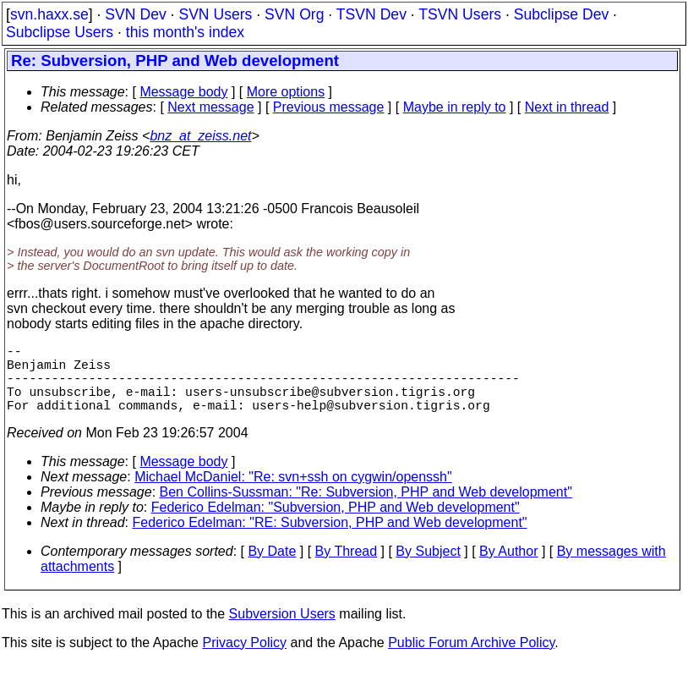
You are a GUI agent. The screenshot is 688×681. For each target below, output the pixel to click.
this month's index (185, 32)
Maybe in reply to (454, 107)
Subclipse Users (59, 32)
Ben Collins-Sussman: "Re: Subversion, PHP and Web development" (366, 509)
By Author (508, 568)
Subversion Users (282, 630)
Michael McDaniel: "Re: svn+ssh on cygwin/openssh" (293, 493)
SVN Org (294, 14)
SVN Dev (135, 14)
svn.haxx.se (49, 14)
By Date (272, 568)
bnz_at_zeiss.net (200, 136)
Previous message (329, 107)
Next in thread (567, 107)
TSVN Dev (371, 14)
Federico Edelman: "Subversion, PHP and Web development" (335, 524)
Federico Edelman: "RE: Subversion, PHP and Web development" (330, 539)
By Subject (428, 568)
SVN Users (215, 14)
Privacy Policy (244, 659)
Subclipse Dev (561, 14)
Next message (210, 107)
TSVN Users (459, 14)
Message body (183, 92)
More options (286, 92)
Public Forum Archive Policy (471, 659)
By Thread (346, 568)
